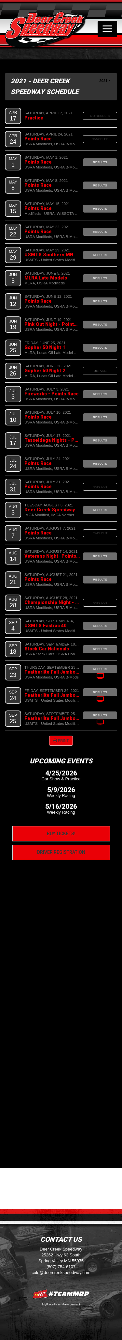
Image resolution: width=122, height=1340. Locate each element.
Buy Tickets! (61, 833)
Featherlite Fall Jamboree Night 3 (52, 718)
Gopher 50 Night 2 (44, 370)
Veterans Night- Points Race (52, 556)
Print (61, 740)
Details (100, 371)
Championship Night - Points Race (52, 602)
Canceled (99, 139)
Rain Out (100, 486)
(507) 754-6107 (61, 1266)
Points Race (38, 138)
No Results (100, 116)
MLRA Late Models (45, 277)
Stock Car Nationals (46, 648)
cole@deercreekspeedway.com (61, 1272)
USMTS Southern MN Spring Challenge (52, 254)
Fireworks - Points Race (51, 393)
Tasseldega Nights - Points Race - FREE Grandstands (52, 440)
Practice (33, 117)
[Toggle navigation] (107, 29)
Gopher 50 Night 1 (44, 347)
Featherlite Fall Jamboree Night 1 (52, 672)
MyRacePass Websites (61, 1294)
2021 (103, 81)
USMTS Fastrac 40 (45, 625)
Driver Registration (61, 852)
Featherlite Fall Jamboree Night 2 (52, 695)
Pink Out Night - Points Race (52, 324)
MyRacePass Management (61, 1304)
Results (100, 162)
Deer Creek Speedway (49, 509)
